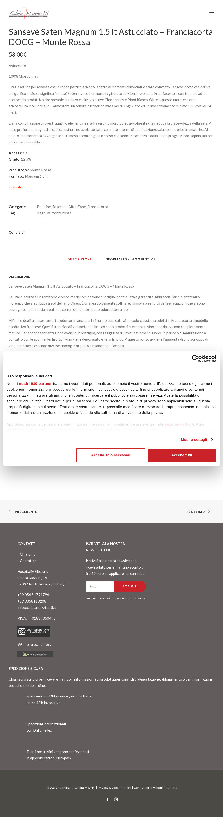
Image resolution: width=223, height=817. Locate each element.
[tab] (130, 261)
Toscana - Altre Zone (69, 206)
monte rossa (61, 213)
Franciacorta (97, 206)
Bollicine (44, 206)
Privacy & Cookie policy (114, 788)
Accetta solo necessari (110, 455)
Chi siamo (27, 554)
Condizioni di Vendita (149, 788)
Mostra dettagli (194, 439)
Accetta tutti (181, 455)
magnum (43, 213)
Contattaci (28, 560)
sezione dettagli (179, 424)
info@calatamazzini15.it (36, 607)
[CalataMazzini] (29, 14)
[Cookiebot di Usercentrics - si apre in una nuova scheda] (195, 358)
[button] (212, 14)
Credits (171, 788)
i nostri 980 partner (34, 384)
